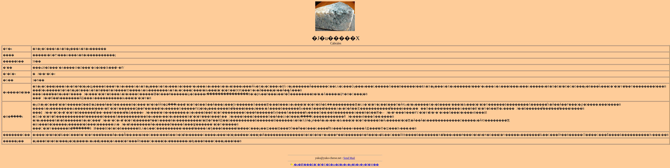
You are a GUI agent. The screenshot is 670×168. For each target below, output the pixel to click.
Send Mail (349, 158)
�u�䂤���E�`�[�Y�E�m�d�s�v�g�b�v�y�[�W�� (335, 164)
